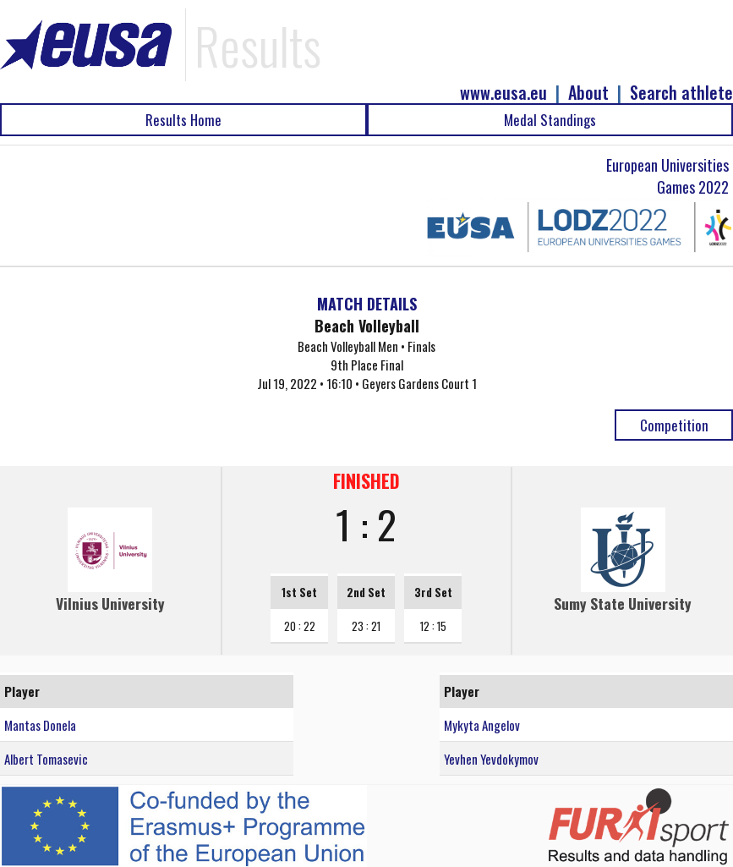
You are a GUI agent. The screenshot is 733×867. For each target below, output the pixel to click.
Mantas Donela (40, 725)
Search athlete (681, 92)
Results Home (183, 119)
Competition (674, 425)
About (588, 92)
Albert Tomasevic (46, 758)
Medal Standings (550, 119)
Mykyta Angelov (482, 725)
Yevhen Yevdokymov (491, 758)
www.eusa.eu (503, 92)
